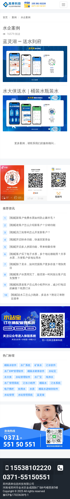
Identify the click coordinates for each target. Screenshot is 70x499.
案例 (14, 17)
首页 (5, 17)
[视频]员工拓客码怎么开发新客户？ (30, 232)
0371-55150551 (33, 472)
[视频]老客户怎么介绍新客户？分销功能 (32, 225)
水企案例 (25, 17)
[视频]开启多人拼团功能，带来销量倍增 (32, 246)
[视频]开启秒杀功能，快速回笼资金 (30, 239)
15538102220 (28, 468)
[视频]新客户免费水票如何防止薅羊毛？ (32, 217)
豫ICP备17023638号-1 (16, 494)
